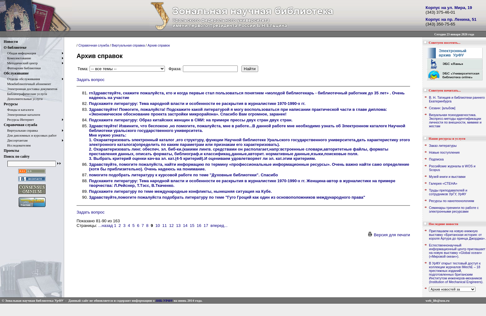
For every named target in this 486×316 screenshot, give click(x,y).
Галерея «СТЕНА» (443, 183)
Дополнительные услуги (23, 99)
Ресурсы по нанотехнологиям (451, 201)
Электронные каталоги (22, 114)
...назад (105, 225)
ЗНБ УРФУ (164, 300)
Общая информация (20, 53)
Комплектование (17, 58)
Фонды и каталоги (19, 109)
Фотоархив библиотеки (22, 68)
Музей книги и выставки (447, 176)
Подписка (436, 159)
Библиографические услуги (25, 94)
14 (185, 225)
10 (157, 225)
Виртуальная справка (21, 130)
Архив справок (159, 45)
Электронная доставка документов (30, 89)
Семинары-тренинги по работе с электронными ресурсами (454, 209)
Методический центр (21, 63)
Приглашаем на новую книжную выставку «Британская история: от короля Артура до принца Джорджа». (457, 234)
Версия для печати (388, 234)
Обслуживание (16, 73)
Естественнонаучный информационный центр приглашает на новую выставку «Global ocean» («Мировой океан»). (457, 250)
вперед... (219, 225)
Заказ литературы (443, 145)
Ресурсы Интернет (19, 119)
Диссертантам (16, 140)
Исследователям (17, 145)
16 (199, 225)
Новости (11, 41)
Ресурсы (11, 104)
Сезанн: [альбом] (442, 108)
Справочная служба (20, 125)
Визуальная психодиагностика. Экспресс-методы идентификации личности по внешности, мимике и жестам (455, 120)
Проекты (11, 150)
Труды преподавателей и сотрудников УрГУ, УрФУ (448, 192)
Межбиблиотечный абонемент (27, 84)
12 (171, 225)
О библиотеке (15, 47)
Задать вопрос (90, 79)
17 (206, 225)
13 (178, 225)
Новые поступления (444, 152)
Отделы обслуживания (22, 79)
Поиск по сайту (17, 156)
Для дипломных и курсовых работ (30, 135)
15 (192, 225)
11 (164, 225)
